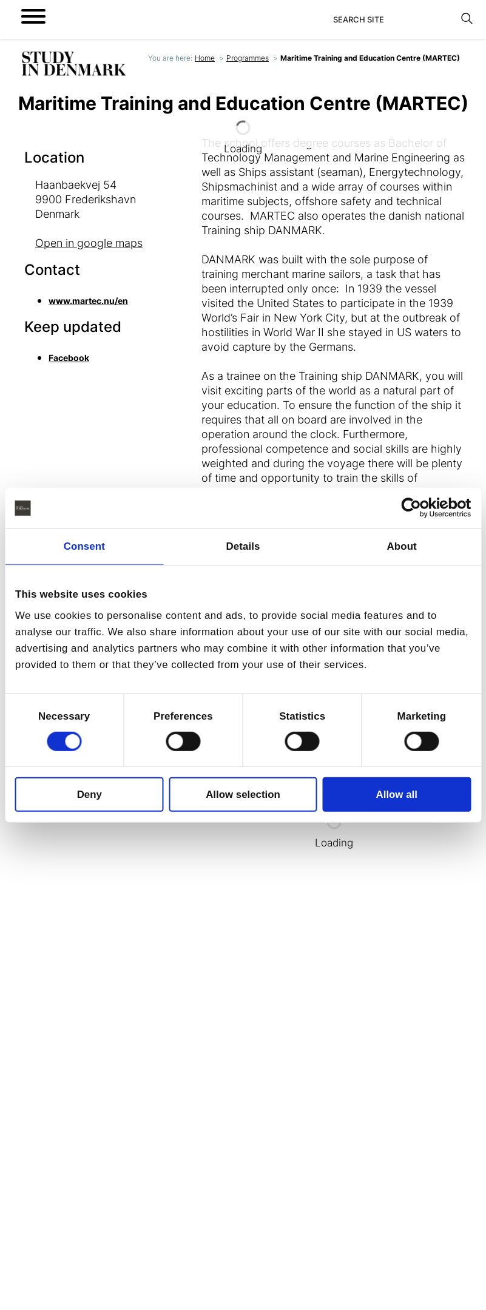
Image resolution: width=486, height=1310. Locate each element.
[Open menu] (33, 16)
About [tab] (402, 546)
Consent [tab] (84, 546)
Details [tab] (243, 546)
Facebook (69, 358)
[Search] (393, 19)
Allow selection (243, 794)
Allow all (396, 794)
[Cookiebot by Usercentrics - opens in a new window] (418, 508)
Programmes (247, 57)
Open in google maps (89, 243)
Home (205, 57)
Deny (89, 794)
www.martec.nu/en (88, 300)
